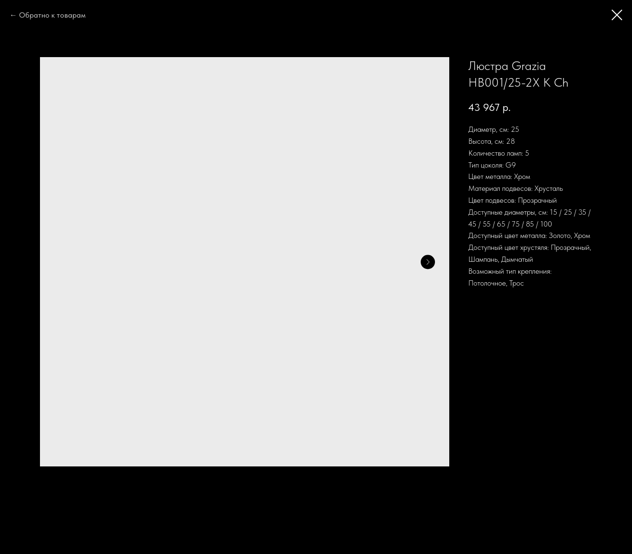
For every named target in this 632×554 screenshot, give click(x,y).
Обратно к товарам (52, 15)
